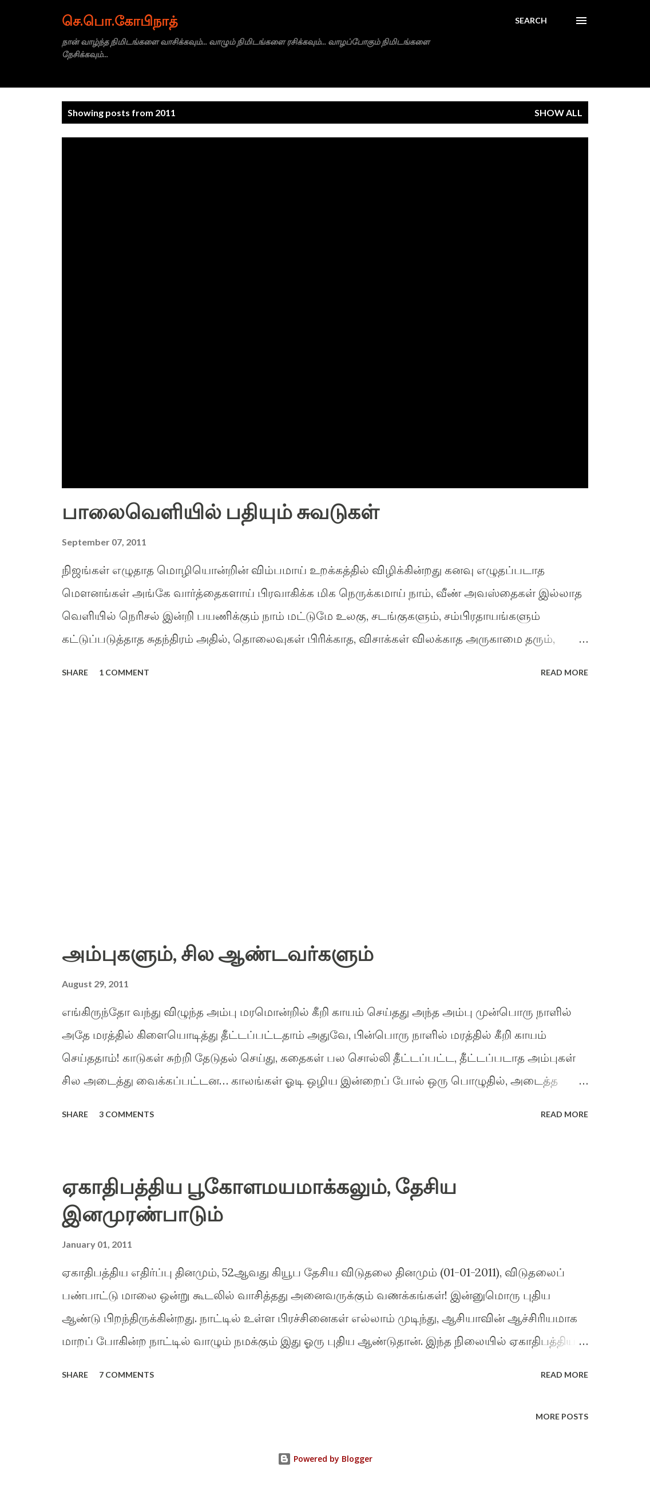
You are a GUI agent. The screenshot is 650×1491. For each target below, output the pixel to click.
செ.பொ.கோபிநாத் (120, 20)
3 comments (126, 1114)
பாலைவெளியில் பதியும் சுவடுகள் (220, 511)
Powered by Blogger (325, 1458)
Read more (564, 672)
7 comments (126, 1374)
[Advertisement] (325, 810)
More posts (562, 1416)
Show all (558, 112)
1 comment (124, 672)
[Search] (531, 20)
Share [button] (75, 672)
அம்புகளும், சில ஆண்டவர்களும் (218, 953)
